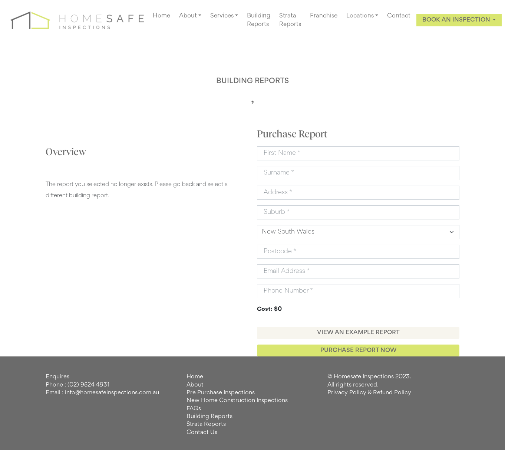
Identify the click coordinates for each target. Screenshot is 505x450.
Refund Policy (392, 393)
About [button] (188, 16)
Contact (398, 16)
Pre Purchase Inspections (221, 393)
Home (161, 16)
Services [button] (222, 16)
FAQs (194, 409)
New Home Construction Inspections (237, 401)
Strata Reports (290, 20)
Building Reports (258, 20)
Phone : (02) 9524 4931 (77, 385)
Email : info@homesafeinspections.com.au (102, 393)
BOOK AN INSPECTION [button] (457, 20)
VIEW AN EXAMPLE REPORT (358, 333)
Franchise (323, 16)
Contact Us (202, 433)
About (195, 385)
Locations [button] (360, 16)
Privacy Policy (346, 393)
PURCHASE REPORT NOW (358, 350)
